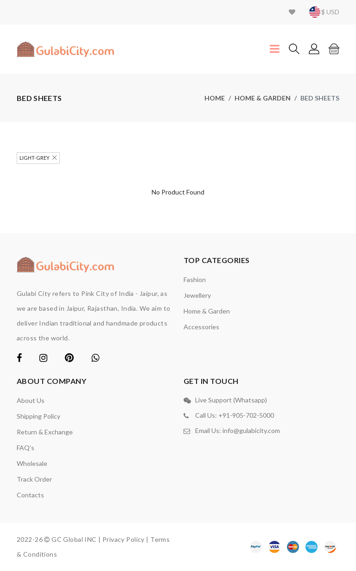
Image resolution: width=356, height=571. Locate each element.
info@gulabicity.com (251, 430)
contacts (30, 495)
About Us (30, 400)
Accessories (201, 327)
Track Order (34, 479)
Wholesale (32, 463)
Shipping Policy (38, 416)
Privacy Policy (123, 539)
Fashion (195, 279)
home (214, 98)
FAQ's (25, 448)
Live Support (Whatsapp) (231, 400)
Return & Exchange (45, 432)
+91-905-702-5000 (246, 415)
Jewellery (197, 295)
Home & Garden (263, 98)
